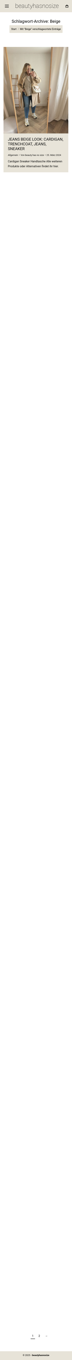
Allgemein (13, 155)
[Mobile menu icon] (7, 6)
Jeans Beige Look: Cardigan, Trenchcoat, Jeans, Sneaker (35, 144)
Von (32, 155)
